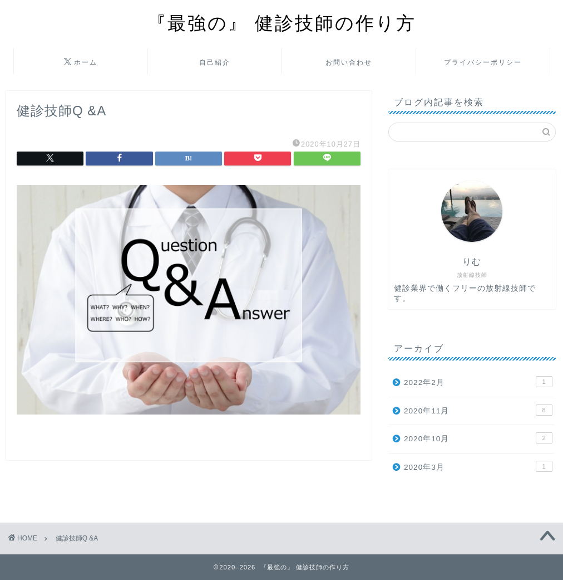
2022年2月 (478, 381)
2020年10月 (478, 437)
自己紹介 (214, 62)
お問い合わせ (348, 62)
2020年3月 (478, 466)
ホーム (80, 62)
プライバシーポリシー (483, 62)
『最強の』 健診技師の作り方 (281, 22)
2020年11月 (478, 410)
